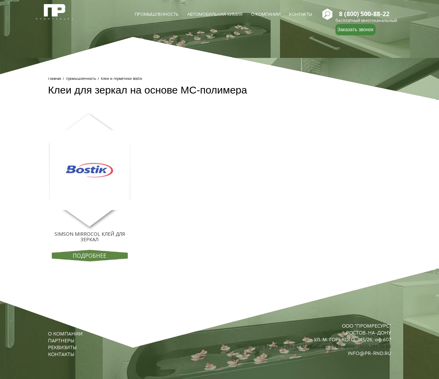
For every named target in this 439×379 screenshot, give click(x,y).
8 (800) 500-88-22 (364, 14)
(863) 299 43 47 (289, 346)
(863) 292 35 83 (253, 346)
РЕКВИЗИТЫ (62, 347)
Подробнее (89, 255)
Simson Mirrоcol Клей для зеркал (90, 237)
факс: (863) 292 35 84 (367, 346)
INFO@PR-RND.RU (369, 353)
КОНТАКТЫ (61, 354)
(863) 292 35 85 (324, 346)
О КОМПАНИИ (65, 334)
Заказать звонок (355, 29)
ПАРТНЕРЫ (61, 341)
